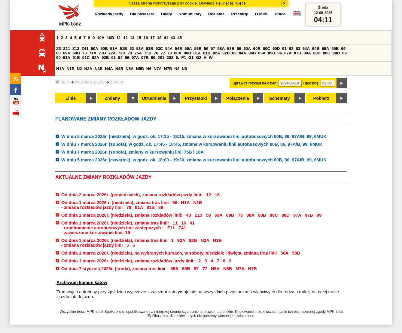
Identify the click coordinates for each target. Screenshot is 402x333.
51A (113, 48)
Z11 (66, 48)
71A (92, 53)
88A (307, 53)
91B (76, 57)
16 (146, 37)
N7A (158, 68)
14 (132, 37)
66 (343, 48)
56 (206, 48)
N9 (184, 68)
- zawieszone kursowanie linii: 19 (95, 232)
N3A (88, 68)
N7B (168, 68)
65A (325, 48)
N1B (70, 68)
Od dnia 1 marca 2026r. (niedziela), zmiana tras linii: (115, 223)
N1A (60, 68)
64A (306, 48)
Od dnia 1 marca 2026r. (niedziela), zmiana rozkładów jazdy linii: (128, 260)
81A (197, 53)
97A (135, 57)
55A (188, 48)
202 (170, 57)
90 (58, 57)
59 (239, 48)
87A (287, 53)
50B (104, 48)
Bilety (166, 14)
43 (173, 37)
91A (66, 57)
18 (159, 37)
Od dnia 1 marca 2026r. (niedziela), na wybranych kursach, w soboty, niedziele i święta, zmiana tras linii (169, 253)
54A (168, 48)
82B (226, 53)
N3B (99, 68)
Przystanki (196, 98)
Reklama (216, 14)
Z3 (58, 48)
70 (84, 53)
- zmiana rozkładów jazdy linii (92, 207)
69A (66, 53)
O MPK (261, 14)
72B (121, 53)
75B (147, 53)
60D (276, 48)
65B (335, 48)
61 (284, 48)
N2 (79, 68)
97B (144, 57)
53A (139, 48)
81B (206, 53)
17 (152, 37)
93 (113, 57)
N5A (130, 68)
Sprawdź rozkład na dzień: (255, 83)
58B (230, 48)
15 (139, 37)
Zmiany (117, 82)
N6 (148, 68)
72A (112, 53)
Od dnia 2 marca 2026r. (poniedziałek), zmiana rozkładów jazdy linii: (132, 194)
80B (187, 53)
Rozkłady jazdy (90, 82)
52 (131, 48)
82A (216, 53)
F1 (183, 57)
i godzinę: (311, 83)
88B (317, 53)
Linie (70, 98)
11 (118, 37)
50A (94, 48)
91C (86, 57)
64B (315, 48)
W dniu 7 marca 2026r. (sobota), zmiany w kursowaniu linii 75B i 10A (132, 152)
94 (120, 57)
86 (280, 53)
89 (344, 53)
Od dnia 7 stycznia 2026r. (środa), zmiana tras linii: (114, 268)
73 (130, 53)
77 (162, 53)
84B (252, 53)
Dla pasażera (142, 14)
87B (297, 53)
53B (149, 48)
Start (62, 82)
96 (127, 57)
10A (100, 37)
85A (261, 53)
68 (58, 53)
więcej (241, 3)
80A (177, 53)
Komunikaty (189, 14)
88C (326, 53)
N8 (176, 68)
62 (291, 48)
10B (110, 37)
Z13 (75, 48)
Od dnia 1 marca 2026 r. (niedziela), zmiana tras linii (115, 202)
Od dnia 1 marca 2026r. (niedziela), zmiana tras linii (115, 240)
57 (213, 48)
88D (336, 53)
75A (138, 53)
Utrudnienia (154, 98)
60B (256, 48)
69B (76, 53)
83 (234, 53)
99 (153, 57)
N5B (140, 68)
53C (159, 48)
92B (105, 57)
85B (271, 53)
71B (102, 53)
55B (197, 48)
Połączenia (237, 98)
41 (166, 37)
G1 (191, 57)
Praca (280, 14)
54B (178, 48)
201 (161, 57)
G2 (198, 57)
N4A (109, 68)
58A (221, 48)
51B (123, 48)
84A (242, 53)
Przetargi (239, 14)
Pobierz (321, 98)
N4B (119, 68)
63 (298, 48)
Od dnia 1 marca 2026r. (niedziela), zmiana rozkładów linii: (122, 215)
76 (156, 53)
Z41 (85, 48)
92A (95, 57)
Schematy (279, 98)
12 (125, 37)
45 (179, 37)
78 (169, 53)
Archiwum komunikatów (81, 282)
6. (177, 57)
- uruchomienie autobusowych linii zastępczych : (113, 227)
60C (266, 48)
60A (247, 48)
